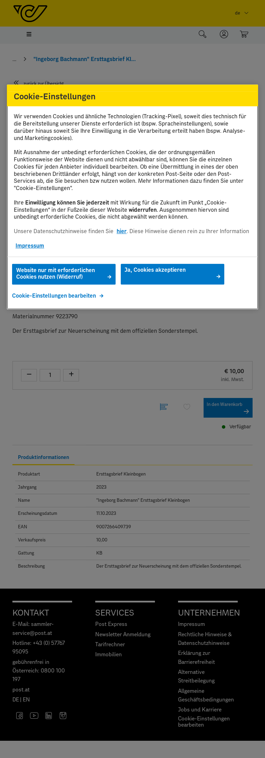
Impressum (30, 246)
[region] (132, 197)
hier (122, 231)
